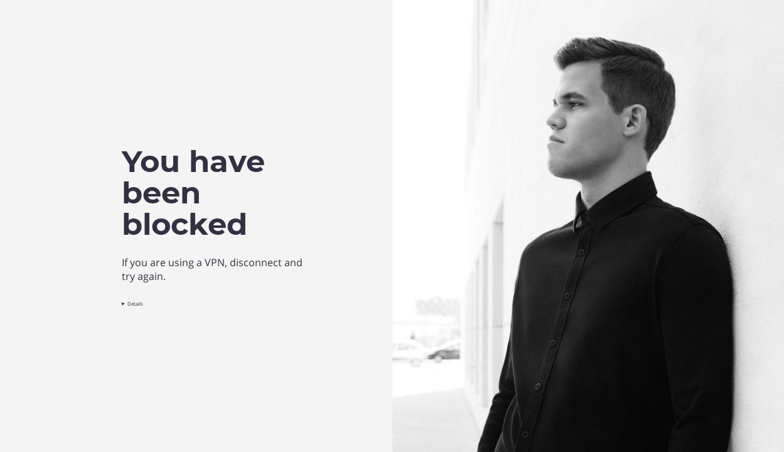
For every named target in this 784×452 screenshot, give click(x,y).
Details (135, 303)
